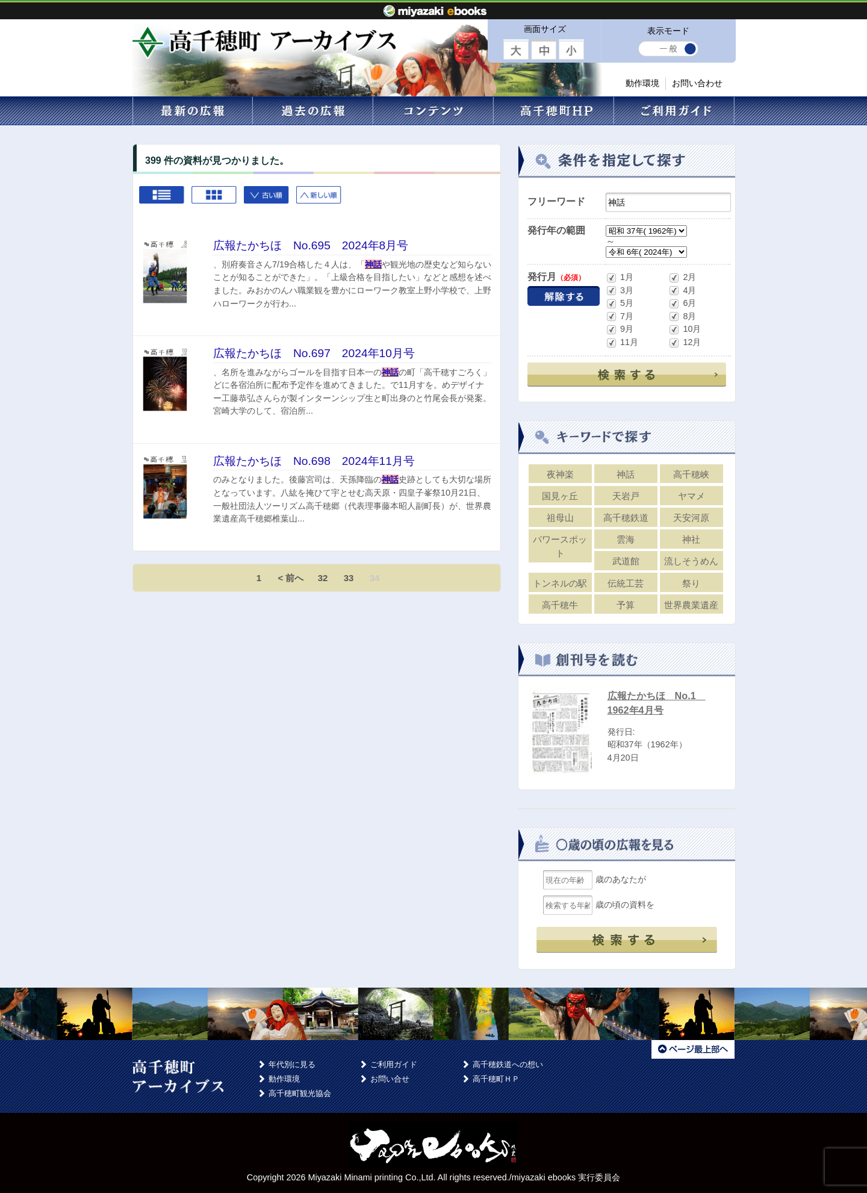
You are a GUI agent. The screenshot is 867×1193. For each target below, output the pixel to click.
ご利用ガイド (393, 1064)
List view (162, 200)
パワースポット (560, 546)
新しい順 (319, 200)
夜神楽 (560, 474)
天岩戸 (625, 496)
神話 (626, 474)
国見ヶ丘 (560, 496)
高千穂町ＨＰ (496, 1078)
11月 (622, 343)
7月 (619, 316)
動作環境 (642, 83)
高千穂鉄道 (625, 517)
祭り (691, 583)
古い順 (267, 200)
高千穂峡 (691, 474)
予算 (626, 605)
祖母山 (560, 517)
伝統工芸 (626, 583)
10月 (684, 329)
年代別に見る (292, 1064)
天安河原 (691, 517)
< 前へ (291, 578)
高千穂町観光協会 (300, 1093)
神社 (691, 539)
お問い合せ (389, 1078)
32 (323, 578)
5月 (619, 304)
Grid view (214, 200)
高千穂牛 (560, 605)
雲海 (626, 539)
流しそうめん (691, 561)
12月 (684, 343)
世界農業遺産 (691, 605)
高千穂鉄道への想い (508, 1064)
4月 (682, 290)
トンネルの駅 (560, 583)
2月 (682, 278)
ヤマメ (691, 496)
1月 (619, 278)
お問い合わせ (697, 83)
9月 (619, 329)
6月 (682, 304)
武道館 (625, 561)
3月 (619, 290)
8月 (682, 316)
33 (349, 578)
